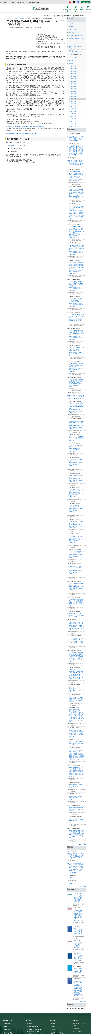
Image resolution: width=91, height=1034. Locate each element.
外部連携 (52, 1020)
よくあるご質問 (18, 2)
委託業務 (53, 1027)
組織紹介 (6, 1027)
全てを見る (83, 844)
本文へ (1, 2)
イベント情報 (77, 1031)
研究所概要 (7, 1024)
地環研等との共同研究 (57, 1033)
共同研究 (53, 1030)
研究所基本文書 (8, 1033)
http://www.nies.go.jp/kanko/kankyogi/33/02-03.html (22, 133)
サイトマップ (32, 2)
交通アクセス (25, 2)
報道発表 (76, 1028)
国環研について (7, 1020)
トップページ (10, 18)
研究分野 (29, 1024)
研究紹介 (29, 1020)
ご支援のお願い (86, 2)
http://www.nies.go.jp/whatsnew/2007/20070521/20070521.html (26, 126)
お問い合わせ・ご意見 (9, 2)
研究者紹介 (7, 1030)
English (37, 2)
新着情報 (22, 18)
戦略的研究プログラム (33, 1027)
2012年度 (28, 18)
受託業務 (53, 1024)
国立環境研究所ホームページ (16, 145)
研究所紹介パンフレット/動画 (81, 1024)
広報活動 (17, 18)
